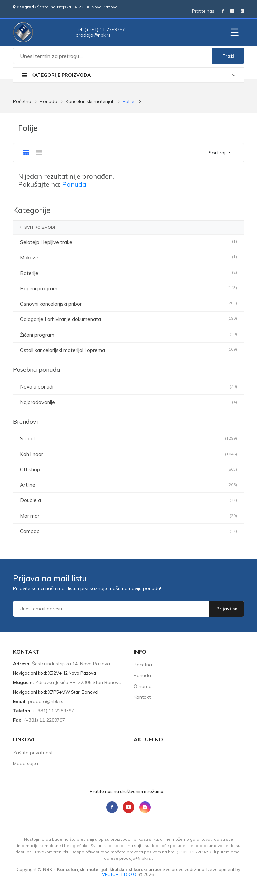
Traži (228, 56)
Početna (22, 101)
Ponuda (48, 101)
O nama (143, 686)
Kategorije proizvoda (56, 75)
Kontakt (142, 697)
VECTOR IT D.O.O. (120, 874)
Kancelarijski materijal (89, 101)
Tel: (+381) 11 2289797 (100, 29)
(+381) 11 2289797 (53, 711)
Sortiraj (218, 153)
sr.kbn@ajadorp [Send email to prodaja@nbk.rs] (93, 35)
